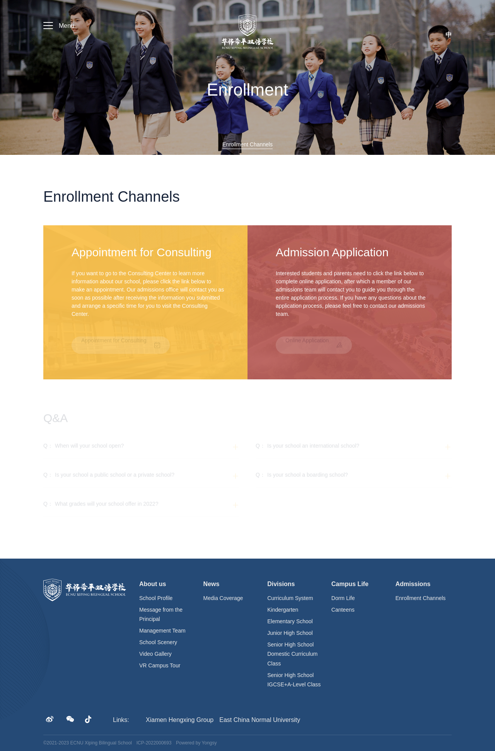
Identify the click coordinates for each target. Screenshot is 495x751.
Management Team (162, 631)
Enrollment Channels (420, 598)
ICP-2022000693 (154, 743)
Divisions (281, 584)
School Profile (155, 598)
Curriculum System (290, 598)
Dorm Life (343, 598)
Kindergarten (282, 610)
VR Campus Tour (159, 665)
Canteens (343, 610)
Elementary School (290, 621)
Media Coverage (223, 598)
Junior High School (290, 633)
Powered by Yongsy (196, 743)
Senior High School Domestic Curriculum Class (292, 654)
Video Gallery (155, 654)
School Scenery (158, 642)
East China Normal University (259, 720)
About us (152, 584)
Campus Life (350, 584)
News (211, 584)
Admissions (412, 584)
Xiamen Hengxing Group (179, 720)
